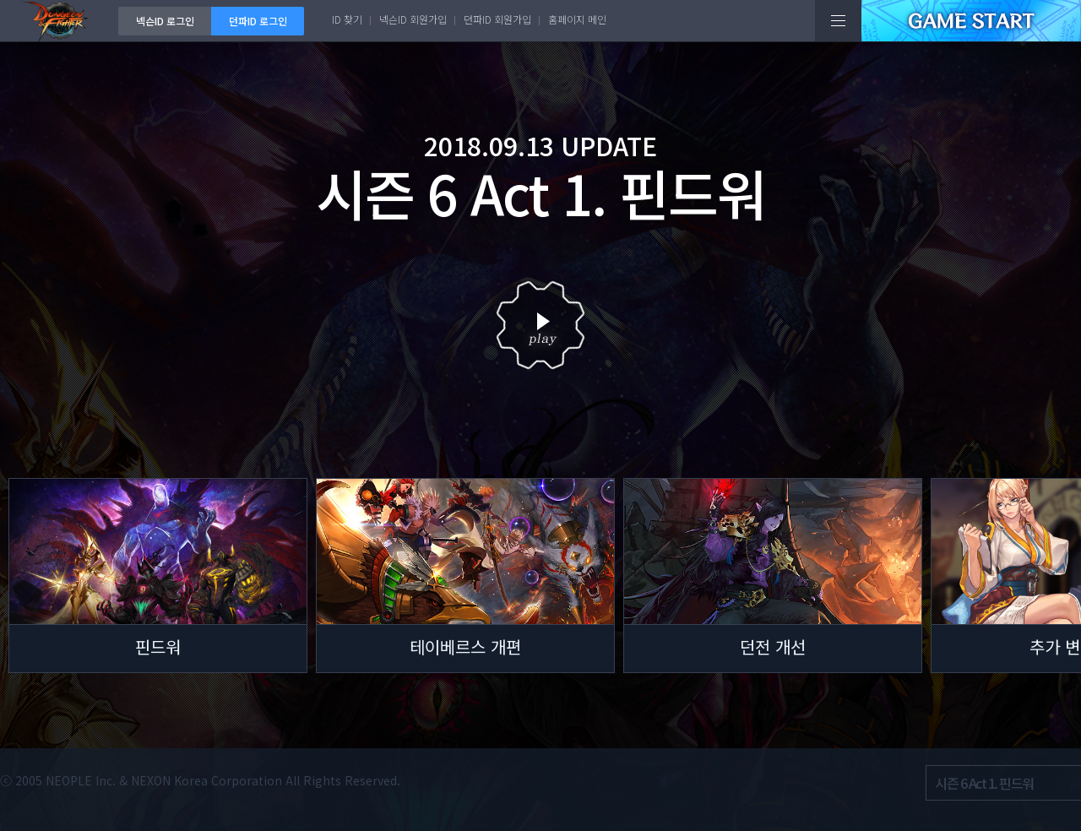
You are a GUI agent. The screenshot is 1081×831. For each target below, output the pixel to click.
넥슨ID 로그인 (165, 21)
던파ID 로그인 (258, 21)
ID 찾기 (347, 19)
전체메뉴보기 (838, 20)
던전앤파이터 (59, 20)
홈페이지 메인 (577, 19)
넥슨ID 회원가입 (413, 19)
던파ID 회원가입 (497, 19)
